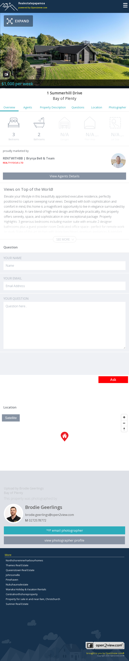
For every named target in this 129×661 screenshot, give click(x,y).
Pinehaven (12, 579)
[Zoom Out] (124, 423)
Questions (78, 107)
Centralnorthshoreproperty (22, 594)
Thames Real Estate (17, 565)
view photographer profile (64, 540)
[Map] (64, 441)
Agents (27, 107)
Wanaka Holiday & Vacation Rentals (26, 589)
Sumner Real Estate (17, 604)
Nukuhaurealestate (17, 584)
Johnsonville (13, 575)
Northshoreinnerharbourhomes (24, 560)
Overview (9, 107)
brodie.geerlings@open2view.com (49, 515)
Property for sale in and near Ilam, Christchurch (33, 599)
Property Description (53, 107)
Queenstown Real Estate (20, 570)
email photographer (67, 530)
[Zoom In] (124, 417)
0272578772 (37, 520)
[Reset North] (124, 429)
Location (96, 107)
